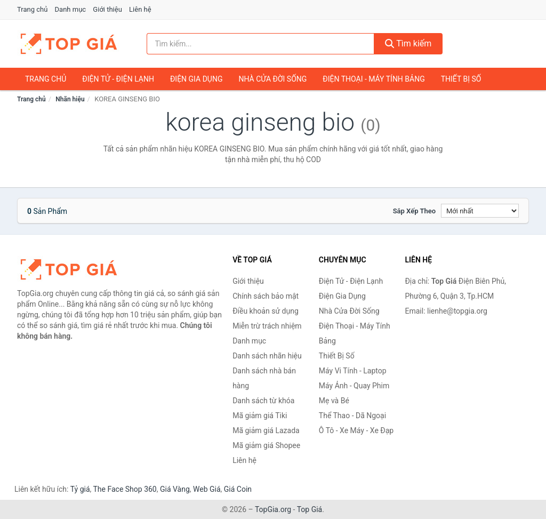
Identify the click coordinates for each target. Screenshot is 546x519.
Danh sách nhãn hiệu (267, 356)
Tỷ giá (80, 489)
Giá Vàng (175, 489)
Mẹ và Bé (334, 400)
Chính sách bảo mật (265, 296)
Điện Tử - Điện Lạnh (118, 79)
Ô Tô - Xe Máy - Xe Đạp (356, 430)
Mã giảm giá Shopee (266, 445)
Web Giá (207, 489)
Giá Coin (238, 489)
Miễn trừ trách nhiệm (266, 326)
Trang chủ (32, 9)
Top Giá (310, 509)
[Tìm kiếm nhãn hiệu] (260, 43)
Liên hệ (140, 9)
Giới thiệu (107, 9)
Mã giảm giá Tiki (259, 415)
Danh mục (70, 9)
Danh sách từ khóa (263, 400)
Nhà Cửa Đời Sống (272, 79)
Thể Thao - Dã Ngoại (352, 415)
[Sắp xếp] (480, 211)
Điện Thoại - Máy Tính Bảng (373, 79)
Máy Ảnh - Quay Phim (354, 385)
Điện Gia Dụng (196, 79)
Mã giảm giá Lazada (266, 430)
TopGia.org (273, 509)
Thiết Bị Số (461, 79)
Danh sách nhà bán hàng (264, 378)
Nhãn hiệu (69, 99)
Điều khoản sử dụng (265, 311)
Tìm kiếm (408, 43)
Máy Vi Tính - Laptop (353, 370)
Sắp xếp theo (414, 211)
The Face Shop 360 (124, 489)
